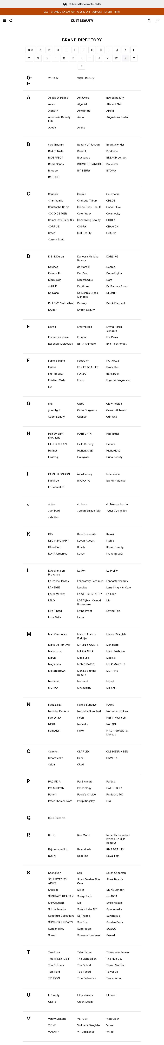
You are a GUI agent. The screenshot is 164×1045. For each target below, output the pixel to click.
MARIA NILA (85, 651)
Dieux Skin (54, 279)
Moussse (53, 681)
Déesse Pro (55, 273)
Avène (81, 127)
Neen (80, 717)
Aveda (52, 127)
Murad (110, 681)
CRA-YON (112, 226)
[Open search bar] (11, 21)
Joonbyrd (54, 510)
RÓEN (52, 855)
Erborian (82, 337)
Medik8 (110, 657)
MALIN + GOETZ (87, 644)
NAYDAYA (54, 717)
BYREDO (53, 177)
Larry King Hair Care (118, 587)
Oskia (51, 764)
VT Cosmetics (86, 1031)
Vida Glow (112, 1018)
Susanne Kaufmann (89, 935)
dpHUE (52, 286)
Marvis (52, 657)
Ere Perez (112, 337)
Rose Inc (82, 855)
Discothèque (85, 279)
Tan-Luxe (54, 952)
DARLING (112, 256)
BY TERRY (84, 170)
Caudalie (53, 194)
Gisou (80, 403)
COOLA (111, 220)
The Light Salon (87, 958)
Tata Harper (84, 952)
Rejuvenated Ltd (58, 849)
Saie (80, 872)
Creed (51, 233)
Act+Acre (83, 97)
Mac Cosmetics (57, 634)
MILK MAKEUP (115, 664)
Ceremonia (113, 194)
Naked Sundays (87, 704)
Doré (109, 279)
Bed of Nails (55, 151)
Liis (108, 600)
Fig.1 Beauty (55, 373)
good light (54, 410)
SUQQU (111, 928)
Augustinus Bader (117, 117)
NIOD (51, 724)
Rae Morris (84, 835)
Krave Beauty (114, 553)
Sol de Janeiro (57, 909)
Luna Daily (54, 617)
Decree (110, 267)
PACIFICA (54, 781)
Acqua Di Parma (58, 97)
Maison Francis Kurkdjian (86, 636)
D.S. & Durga (56, 256)
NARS (110, 704)
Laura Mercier (56, 594)
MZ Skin (111, 687)
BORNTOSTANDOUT (90, 164)
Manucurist (55, 651)
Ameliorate (84, 110)
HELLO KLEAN (57, 444)
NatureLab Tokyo (117, 711)
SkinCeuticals (56, 902)
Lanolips (82, 587)
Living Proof (84, 610)
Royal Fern (113, 855)
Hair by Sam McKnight (55, 435)
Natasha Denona (58, 711)
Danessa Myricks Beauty (87, 258)
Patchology (84, 788)
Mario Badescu (115, 651)
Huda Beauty (114, 457)
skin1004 (111, 896)
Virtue (109, 1025)
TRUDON (54, 978)
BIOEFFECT (55, 157)
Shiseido (53, 889)
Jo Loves (83, 504)
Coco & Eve (113, 207)
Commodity (113, 213)
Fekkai (52, 367)
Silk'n (80, 889)
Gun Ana (111, 416)
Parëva (110, 781)
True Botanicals (87, 978)
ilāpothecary (84, 474)
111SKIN (53, 78)
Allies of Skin (114, 104)
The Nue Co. (114, 958)
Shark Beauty (114, 879)
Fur (50, 386)
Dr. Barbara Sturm (117, 286)
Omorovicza (55, 758)
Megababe (54, 664)
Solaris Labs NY (87, 909)
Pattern (52, 794)
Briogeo (53, 170)
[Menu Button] (5, 21)
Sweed (110, 935)
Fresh (80, 380)
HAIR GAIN (84, 433)
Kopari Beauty (115, 547)
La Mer (81, 570)
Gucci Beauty (56, 416)
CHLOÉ (110, 200)
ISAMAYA (83, 480)
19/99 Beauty (85, 78)
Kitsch (81, 547)
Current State (56, 239)
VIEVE (52, 1025)
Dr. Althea (83, 286)
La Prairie (112, 570)
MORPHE (112, 670)
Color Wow (84, 213)
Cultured (111, 233)
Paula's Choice (86, 794)
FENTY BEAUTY (87, 367)
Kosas (81, 553)
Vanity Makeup (57, 1018)
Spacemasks (114, 909)
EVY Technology (116, 343)
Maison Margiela (116, 634)
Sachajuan (54, 872)
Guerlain (82, 416)
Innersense (113, 474)
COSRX (82, 226)
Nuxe (80, 730)
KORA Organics (57, 553)
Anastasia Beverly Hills (59, 119)
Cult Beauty (84, 233)
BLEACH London (116, 157)
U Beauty (54, 995)
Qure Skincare (57, 818)
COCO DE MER (57, 213)
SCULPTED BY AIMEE (57, 881)
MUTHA (53, 687)
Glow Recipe (114, 403)
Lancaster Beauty (117, 581)
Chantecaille (55, 200)
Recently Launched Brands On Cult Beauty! (118, 838)
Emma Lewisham (58, 337)
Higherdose (113, 450)
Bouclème (112, 164)
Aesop (52, 104)
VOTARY (53, 1031)
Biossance (83, 157)
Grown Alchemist (116, 410)
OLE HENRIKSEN (117, 751)
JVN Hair (53, 517)
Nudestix (82, 724)
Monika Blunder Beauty (86, 672)
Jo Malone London (117, 504)
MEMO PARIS (86, 664)
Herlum (110, 444)
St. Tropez (83, 915)
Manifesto (112, 644)
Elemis (52, 326)
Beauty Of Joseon (88, 144)
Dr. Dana (53, 292)
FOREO (81, 373)
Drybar (52, 309)
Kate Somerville (87, 534)
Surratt (52, 935)
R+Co (51, 835)
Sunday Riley (56, 928)
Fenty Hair (112, 367)
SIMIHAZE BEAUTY (60, 896)
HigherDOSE (85, 450)
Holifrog (53, 457)
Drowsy (82, 303)
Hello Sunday (85, 444)
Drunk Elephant (115, 303)
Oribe (80, 758)
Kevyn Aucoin (86, 540)
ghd (50, 403)
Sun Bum (82, 922)
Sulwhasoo (113, 915)
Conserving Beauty (89, 220)
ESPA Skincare (86, 343)
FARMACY (113, 360)
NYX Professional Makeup (117, 732)
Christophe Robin (58, 207)
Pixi (108, 801)
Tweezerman (114, 978)
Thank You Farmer (117, 952)
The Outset (84, 965)
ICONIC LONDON (59, 474)
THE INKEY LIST (59, 958)
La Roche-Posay (58, 581)
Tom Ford (54, 971)
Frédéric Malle (57, 380)
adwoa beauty (115, 97)
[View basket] (157, 20)
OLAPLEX (83, 751)
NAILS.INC (55, 704)
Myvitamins (84, 687)
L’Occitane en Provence (56, 572)
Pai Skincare (85, 781)
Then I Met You (115, 965)
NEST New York (116, 717)
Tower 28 (112, 971)
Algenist (82, 104)
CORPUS (53, 226)
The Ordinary (56, 965)
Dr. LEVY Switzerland (61, 303)
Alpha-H (53, 110)
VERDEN (82, 1018)
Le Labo (111, 594)
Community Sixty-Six (61, 220)
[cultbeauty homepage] (82, 20)
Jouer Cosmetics (116, 510)
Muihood (82, 681)
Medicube (83, 657)
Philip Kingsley (86, 801)
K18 (50, 534)
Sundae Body (114, 922)
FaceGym (83, 360)
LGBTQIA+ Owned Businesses (89, 602)
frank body (113, 373)
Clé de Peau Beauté (89, 207)
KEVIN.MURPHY (58, 540)
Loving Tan (113, 610)
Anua (80, 117)
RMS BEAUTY (115, 849)
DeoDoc (82, 273)
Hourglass (83, 457)
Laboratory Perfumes (90, 581)
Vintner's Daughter (88, 1025)
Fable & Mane (56, 360)
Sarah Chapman (116, 872)
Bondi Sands (56, 164)
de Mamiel (83, 267)
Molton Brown (57, 670)
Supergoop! (84, 928)
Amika (110, 110)
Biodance (112, 151)
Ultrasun (111, 995)
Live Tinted (55, 610)
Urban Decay (85, 1001)
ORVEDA (112, 758)
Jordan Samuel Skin (89, 510)
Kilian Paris (55, 547)
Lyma (80, 617)
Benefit (81, 151)
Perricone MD (114, 794)
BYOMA (111, 170)
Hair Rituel (112, 433)
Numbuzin (54, 730)
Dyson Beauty (86, 309)
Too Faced (84, 971)
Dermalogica (114, 273)
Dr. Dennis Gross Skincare (87, 294)
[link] (149, 20)
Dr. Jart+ (111, 292)
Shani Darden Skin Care (88, 881)
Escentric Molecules (60, 343)
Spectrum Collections (61, 915)
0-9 (30, 50)
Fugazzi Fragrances (118, 380)
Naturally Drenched (89, 711)
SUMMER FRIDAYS (60, 922)
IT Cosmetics (56, 487)
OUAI (80, 764)
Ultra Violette (85, 995)
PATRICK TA (114, 788)
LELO (51, 600)
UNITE (52, 1001)
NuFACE (111, 724)
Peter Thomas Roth (60, 801)
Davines (53, 267)
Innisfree (53, 480)
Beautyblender (115, 144)
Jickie (51, 504)
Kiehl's (110, 540)
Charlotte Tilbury (87, 200)
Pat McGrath (56, 788)
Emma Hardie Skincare (114, 328)
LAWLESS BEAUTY (89, 594)
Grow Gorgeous (87, 410)
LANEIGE (54, 587)
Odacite (53, 751)
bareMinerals (56, 144)
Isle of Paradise (115, 480)
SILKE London (115, 889)
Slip (79, 902)
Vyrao (110, 1031)
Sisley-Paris (84, 896)
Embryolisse (84, 326)
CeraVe (81, 194)
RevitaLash (84, 849)
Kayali (110, 534)
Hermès (53, 450)
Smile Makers (114, 902)
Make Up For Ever (59, 644)
